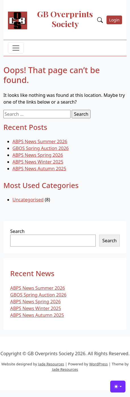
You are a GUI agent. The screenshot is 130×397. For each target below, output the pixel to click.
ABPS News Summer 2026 (39, 141)
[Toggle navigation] (16, 48)
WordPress (98, 364)
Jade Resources (51, 364)
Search (17, 231)
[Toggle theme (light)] (117, 386)
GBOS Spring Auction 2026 (40, 148)
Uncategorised (28, 200)
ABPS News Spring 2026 (37, 155)
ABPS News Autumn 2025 (39, 168)
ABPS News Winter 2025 (37, 162)
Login (114, 20)
